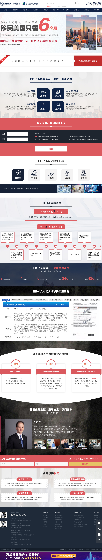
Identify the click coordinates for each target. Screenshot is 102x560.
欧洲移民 (35, 10)
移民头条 (44, 522)
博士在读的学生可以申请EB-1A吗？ (48, 136)
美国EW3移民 (58, 526)
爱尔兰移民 (97, 519)
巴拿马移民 (66, 10)
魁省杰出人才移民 (78, 515)
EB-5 (54, 6)
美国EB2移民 (58, 524)
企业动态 (44, 524)
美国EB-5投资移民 (90, 549)
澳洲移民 (46, 10)
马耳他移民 (97, 517)
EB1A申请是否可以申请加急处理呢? (80, 136)
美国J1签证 (58, 528)
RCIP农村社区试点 (79, 517)
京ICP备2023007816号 (22, 549)
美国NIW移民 (58, 519)
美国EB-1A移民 (59, 517)
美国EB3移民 (58, 522)
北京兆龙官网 (68, 549)
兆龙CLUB (45, 517)
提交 (51, 149)
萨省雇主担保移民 (78, 526)
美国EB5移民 (58, 515)
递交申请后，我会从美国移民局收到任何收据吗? (83, 139)
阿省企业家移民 (78, 522)
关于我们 (96, 10)
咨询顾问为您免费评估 (88, 61)
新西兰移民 (56, 10)
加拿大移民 (26, 10)
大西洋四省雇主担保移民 (80, 524)
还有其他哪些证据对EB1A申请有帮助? (49, 139)
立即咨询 (85, 464)
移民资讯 (76, 10)
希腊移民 (96, 515)
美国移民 (49, 6)
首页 (5, 10)
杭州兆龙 (64, 6)
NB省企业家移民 (78, 519)
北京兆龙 (58, 6)
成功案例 (86, 10)
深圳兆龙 (69, 6)
